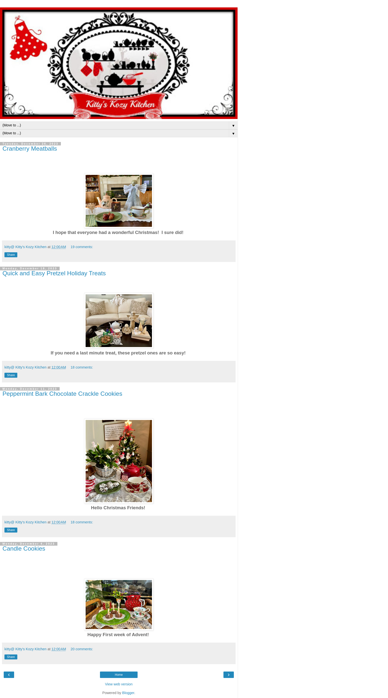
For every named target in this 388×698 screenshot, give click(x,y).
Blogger (128, 693)
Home (119, 674)
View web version (119, 684)
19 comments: (82, 247)
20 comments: (82, 649)
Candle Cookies (23, 548)
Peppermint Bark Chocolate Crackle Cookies (62, 393)
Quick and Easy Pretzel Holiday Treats (54, 273)
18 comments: (82, 367)
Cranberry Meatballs (29, 148)
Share (11, 254)
